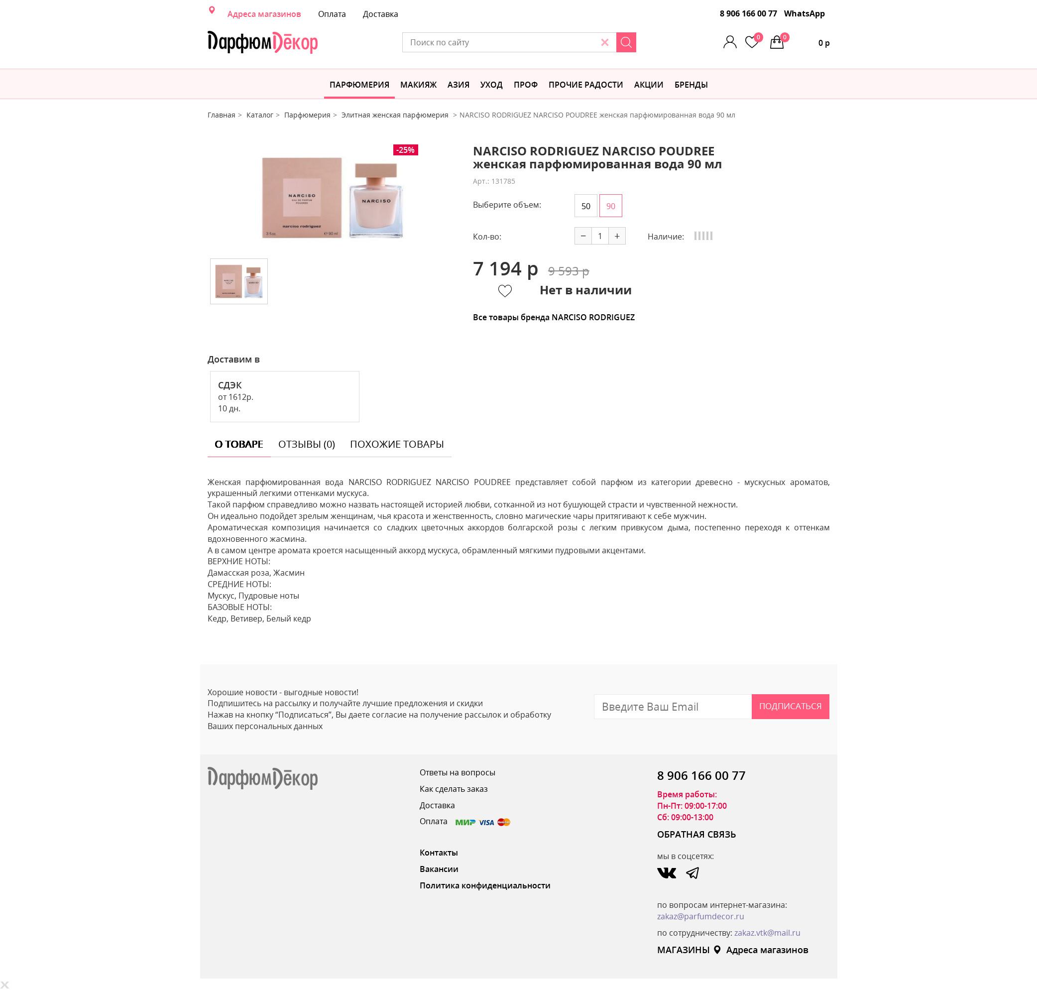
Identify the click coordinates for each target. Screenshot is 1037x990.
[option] (332, 198)
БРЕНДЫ (691, 84)
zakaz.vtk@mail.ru (767, 932)
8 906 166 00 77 (748, 13)
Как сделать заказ (454, 788)
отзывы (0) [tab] (306, 444)
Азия (458, 84)
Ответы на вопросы (457, 772)
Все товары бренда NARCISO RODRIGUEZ (554, 317)
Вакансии (439, 869)
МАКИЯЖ (418, 84)
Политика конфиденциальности (485, 885)
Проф (526, 84)
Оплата (332, 13)
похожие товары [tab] (397, 444)
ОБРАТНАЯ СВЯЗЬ (696, 834)
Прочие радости (586, 84)
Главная (221, 115)
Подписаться (790, 706)
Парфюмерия (359, 84)
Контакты (439, 852)
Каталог (259, 115)
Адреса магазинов (264, 13)
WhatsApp (804, 13)
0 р (805, 40)
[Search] (626, 42)
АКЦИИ (649, 84)
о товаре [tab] (239, 444)
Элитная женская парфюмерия (396, 115)
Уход (491, 84)
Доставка (380, 13)
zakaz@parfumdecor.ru (700, 916)
